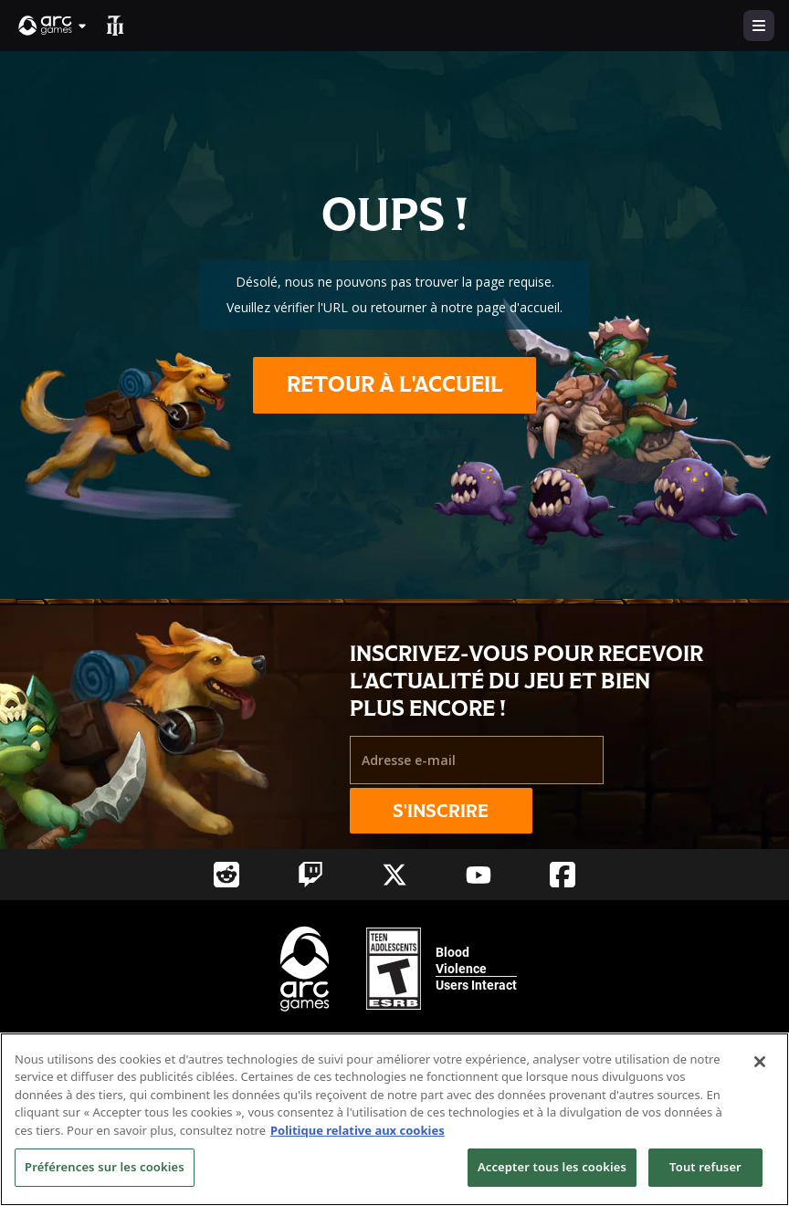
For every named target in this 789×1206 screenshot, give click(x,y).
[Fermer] (760, 1062)
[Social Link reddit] (226, 874)
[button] (53, 25)
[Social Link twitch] (310, 874)
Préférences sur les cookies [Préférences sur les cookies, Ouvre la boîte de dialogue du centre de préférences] (104, 1167)
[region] (394, 1119)
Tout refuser (705, 1167)
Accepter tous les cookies (552, 1167)
